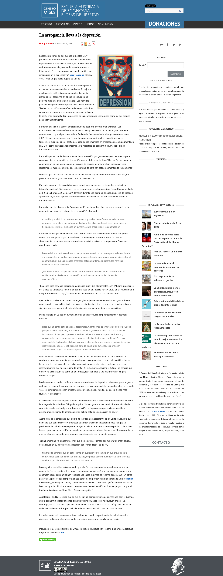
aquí (63, 531)
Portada (46, 24)
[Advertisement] (161, 182)
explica (129, 477)
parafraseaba (76, 73)
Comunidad (105, 24)
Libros (90, 24)
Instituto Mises (158, 410)
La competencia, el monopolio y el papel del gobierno (167, 266)
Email (142, 64)
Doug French (46, 42)
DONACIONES (164, 23)
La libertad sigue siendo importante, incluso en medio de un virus (167, 290)
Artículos (62, 24)
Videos (77, 24)
